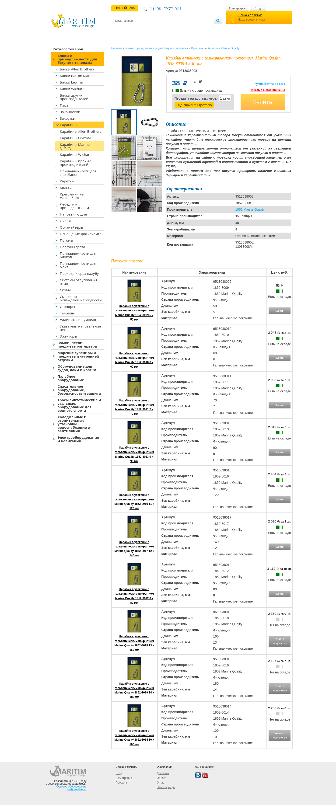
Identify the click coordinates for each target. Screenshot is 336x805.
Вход (258, 8)
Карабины (68, 124)
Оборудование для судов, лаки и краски (77, 368)
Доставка (136, 28)
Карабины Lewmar (75, 138)
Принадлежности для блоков (78, 255)
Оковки (66, 220)
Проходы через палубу (79, 273)
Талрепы (67, 313)
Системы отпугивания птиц (79, 282)
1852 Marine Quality (249, 209)
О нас (160, 782)
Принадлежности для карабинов (78, 173)
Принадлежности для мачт (78, 265)
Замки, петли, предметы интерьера (77, 344)
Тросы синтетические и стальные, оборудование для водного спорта (79, 405)
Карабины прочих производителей (75, 163)
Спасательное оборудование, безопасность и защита (79, 390)
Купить (262, 101)
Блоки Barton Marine (77, 75)
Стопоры (67, 306)
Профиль (122, 782)
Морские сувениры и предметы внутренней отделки (78, 356)
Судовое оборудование (71, 786)
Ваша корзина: (250, 15)
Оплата (152, 28)
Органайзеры (71, 227)
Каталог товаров (68, 49)
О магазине (169, 28)
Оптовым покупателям (199, 28)
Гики (64, 105)
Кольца (66, 187)
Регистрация (237, 8)
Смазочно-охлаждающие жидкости (81, 298)
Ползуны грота (72, 246)
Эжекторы (68, 336)
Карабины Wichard (76, 154)
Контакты (119, 28)
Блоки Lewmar (72, 82)
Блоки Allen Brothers (77, 69)
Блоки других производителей (74, 97)
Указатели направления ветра (80, 328)
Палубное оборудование (71, 378)
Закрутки (67, 118)
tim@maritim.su (77, 789)
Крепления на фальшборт (72, 196)
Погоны (66, 240)
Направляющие (73, 214)
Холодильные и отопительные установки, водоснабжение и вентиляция (74, 424)
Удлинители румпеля (78, 319)
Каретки (67, 181)
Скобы (65, 290)
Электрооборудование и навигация (78, 439)
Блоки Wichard (72, 88)
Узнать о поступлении (279, 641)
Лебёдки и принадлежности (74, 206)
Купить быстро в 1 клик (270, 84)
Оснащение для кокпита (81, 233)
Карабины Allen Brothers (81, 131)
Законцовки (70, 111)
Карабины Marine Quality (75, 146)
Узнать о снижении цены (267, 90)
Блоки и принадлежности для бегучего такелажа (77, 59)
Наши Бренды (166, 787)
